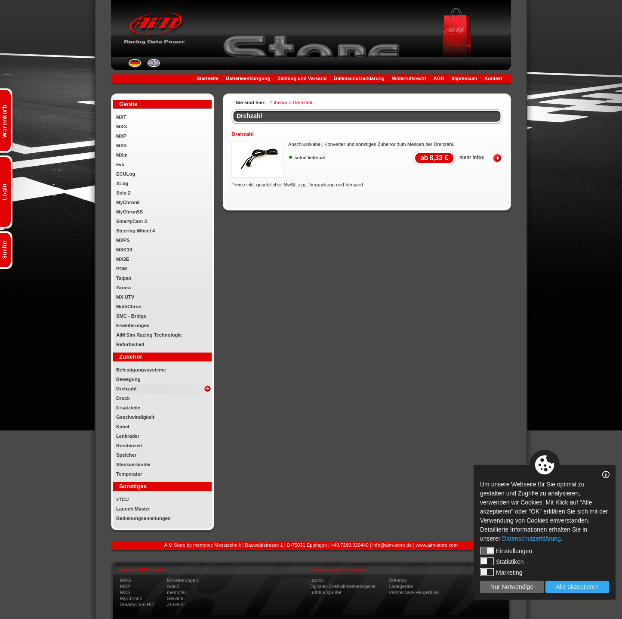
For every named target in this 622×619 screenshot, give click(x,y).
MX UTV (125, 297)
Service (175, 598)
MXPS (123, 240)
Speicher (126, 455)
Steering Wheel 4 (135, 230)
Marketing (501, 572)
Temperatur (129, 474)
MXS (121, 145)
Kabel (122, 426)
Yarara (123, 287)
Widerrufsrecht (409, 78)
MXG (121, 126)
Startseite (208, 78)
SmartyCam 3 (131, 221)
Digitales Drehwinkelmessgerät (342, 586)
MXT (121, 117)
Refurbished (130, 344)
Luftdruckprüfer (325, 592)
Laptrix (316, 580)
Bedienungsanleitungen (143, 518)
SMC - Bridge (131, 316)
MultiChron (129, 306)
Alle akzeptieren (577, 586)
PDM (121, 268)
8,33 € (434, 157)
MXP (121, 136)
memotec (177, 592)
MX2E (122, 259)
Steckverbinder (133, 464)
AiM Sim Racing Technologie (149, 334)
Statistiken (502, 561)
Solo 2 (123, 192)
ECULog (125, 173)
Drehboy (398, 580)
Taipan (123, 278)
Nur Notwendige (511, 586)
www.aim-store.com (437, 545)
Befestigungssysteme (141, 369)
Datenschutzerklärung (359, 78)
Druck (123, 398)
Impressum (464, 78)
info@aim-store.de (392, 545)
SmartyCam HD (137, 604)
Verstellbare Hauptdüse (414, 592)
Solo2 (173, 586)
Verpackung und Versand (336, 184)
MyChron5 (131, 598)
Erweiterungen (133, 325)
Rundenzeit (129, 445)
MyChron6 (128, 202)
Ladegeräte (401, 586)
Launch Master (133, 508)
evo (120, 164)
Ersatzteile (128, 407)
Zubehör (176, 604)
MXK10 (124, 249)
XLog (122, 183)
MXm (122, 155)
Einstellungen (506, 550)
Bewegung (128, 379)
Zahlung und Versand (301, 78)
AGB (439, 78)
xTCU (122, 499)
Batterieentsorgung (248, 78)
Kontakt (493, 78)
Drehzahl (126, 388)
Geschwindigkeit (135, 417)
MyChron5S (129, 211)
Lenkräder (127, 436)
